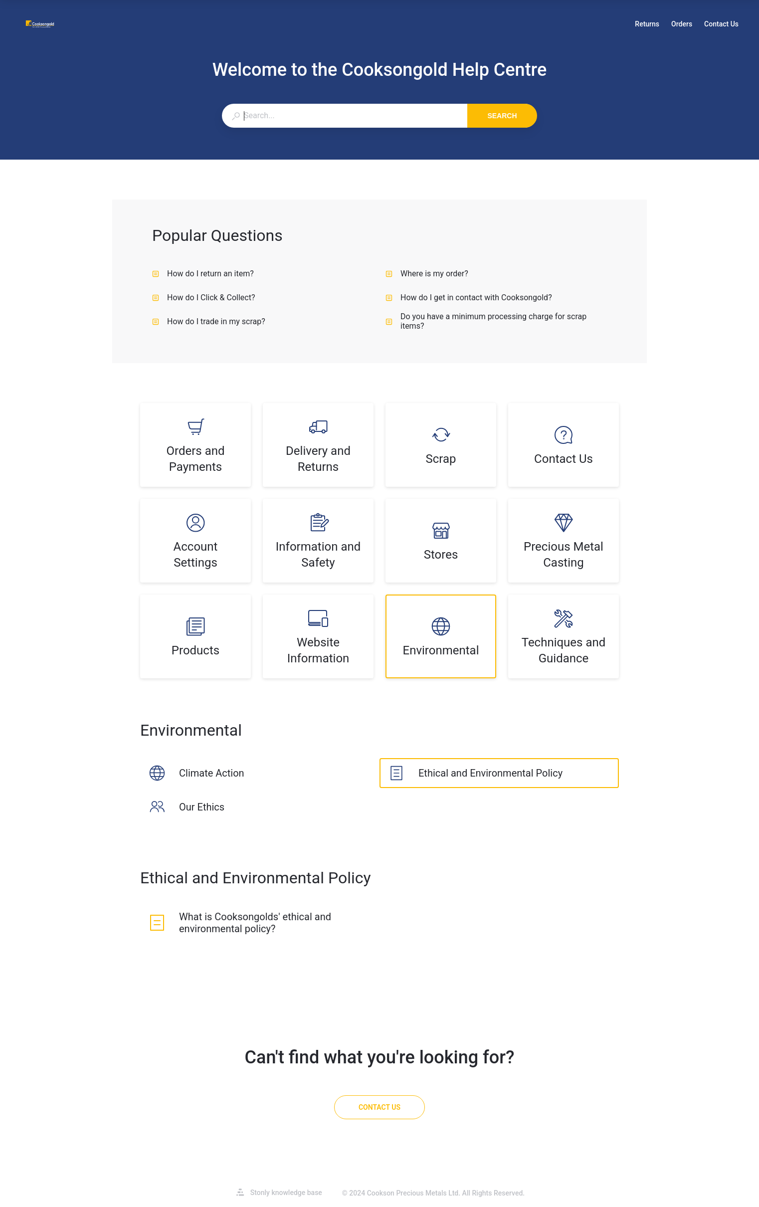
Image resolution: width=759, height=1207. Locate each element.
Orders (681, 25)
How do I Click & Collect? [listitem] (203, 297)
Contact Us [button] (721, 24)
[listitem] (195, 445)
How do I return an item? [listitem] (203, 273)
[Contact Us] (379, 1107)
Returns (647, 25)
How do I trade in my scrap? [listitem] (208, 321)
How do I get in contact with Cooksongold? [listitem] (468, 297)
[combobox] (344, 116)
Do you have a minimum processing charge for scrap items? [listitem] (485, 321)
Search (502, 116)
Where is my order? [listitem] (426, 273)
